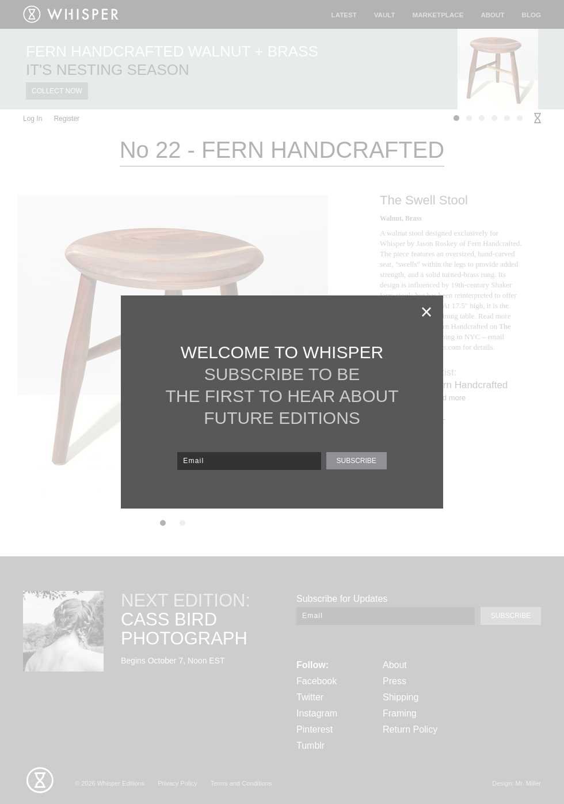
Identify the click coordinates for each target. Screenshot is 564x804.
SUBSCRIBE (356, 461)
